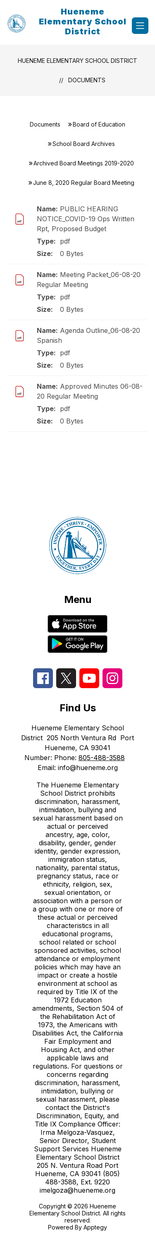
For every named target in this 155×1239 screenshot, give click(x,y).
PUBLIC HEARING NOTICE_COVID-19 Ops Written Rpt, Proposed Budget (85, 219)
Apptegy (95, 1227)
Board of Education (99, 124)
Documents (86, 80)
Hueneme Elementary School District (77, 60)
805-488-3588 (102, 757)
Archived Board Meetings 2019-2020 (83, 163)
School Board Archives (83, 143)
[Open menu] (140, 25)
